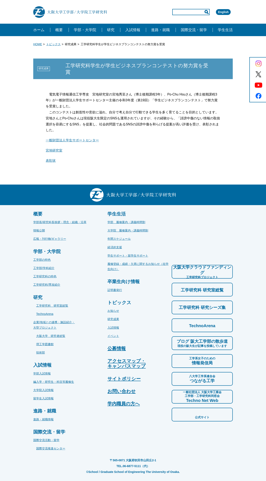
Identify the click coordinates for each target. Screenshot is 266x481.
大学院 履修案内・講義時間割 (127, 230)
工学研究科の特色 (45, 276)
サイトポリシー (124, 378)
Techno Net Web (202, 396)
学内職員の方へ (123, 403)
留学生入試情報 (43, 398)
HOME (37, 44)
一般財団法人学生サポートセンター (72, 140)
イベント (113, 336)
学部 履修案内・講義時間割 (126, 222)
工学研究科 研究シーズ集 (202, 307)
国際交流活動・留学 (46, 440)
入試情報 (113, 327)
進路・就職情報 (43, 419)
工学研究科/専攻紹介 (46, 284)
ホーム (38, 30)
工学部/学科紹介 (43, 268)
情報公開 (39, 230)
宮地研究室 (54, 150)
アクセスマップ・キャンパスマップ (126, 363)
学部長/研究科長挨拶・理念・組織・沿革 (59, 222)
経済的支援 (114, 247)
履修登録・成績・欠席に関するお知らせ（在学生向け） (138, 266)
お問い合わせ (121, 391)
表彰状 (51, 160)
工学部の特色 (42, 259)
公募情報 (116, 348)
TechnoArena (44, 314)
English (217, 12)
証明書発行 (114, 290)
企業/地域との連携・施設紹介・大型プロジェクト (54, 325)
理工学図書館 (45, 344)
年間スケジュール (119, 238)
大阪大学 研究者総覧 (50, 336)
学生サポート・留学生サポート (127, 255)
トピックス (53, 44)
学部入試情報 (42, 373)
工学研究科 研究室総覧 (52, 305)
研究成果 (113, 319)
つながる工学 (202, 378)
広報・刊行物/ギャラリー (49, 238)
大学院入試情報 (43, 390)
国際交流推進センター (50, 448)
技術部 (40, 352)
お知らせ (113, 310)
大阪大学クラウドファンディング (202, 272)
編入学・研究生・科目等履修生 (53, 381)
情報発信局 (202, 360)
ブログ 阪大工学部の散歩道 (202, 343)
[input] (173, 12)
